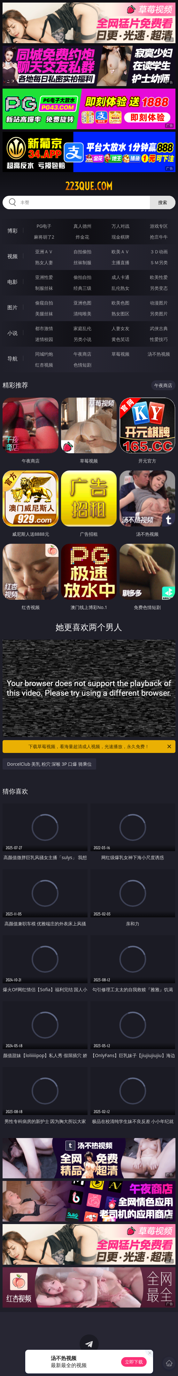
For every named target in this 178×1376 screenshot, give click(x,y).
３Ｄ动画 (159, 252)
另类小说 (82, 339)
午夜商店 (82, 354)
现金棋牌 (120, 237)
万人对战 (120, 226)
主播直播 (120, 262)
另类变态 (159, 288)
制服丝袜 (44, 288)
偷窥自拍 (44, 303)
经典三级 (82, 288)
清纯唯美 (82, 314)
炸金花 (82, 237)
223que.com (88, 186)
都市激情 (44, 328)
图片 (12, 307)
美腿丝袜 (44, 314)
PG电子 (44, 226)
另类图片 (159, 314)
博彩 (12, 230)
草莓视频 (120, 354)
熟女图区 (120, 314)
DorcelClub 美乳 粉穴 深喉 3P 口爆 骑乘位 (49, 764)
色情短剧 (82, 365)
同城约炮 (44, 354)
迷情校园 (44, 339)
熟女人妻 (44, 262)
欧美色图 (120, 303)
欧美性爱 (159, 277)
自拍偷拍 (82, 252)
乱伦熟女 (120, 288)
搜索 (162, 202)
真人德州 (82, 226)
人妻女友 (120, 328)
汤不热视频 (159, 354)
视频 (12, 256)
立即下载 (134, 1362)
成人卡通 (120, 277)
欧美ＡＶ (120, 252)
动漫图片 (159, 303)
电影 (12, 281)
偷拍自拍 (82, 277)
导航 (12, 358)
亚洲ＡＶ (44, 252)
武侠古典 (159, 328)
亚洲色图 (82, 303)
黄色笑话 (120, 339)
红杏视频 (44, 365)
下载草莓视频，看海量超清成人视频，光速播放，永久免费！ (100, 746)
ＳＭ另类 (159, 262)
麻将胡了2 (44, 237)
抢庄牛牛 (159, 237)
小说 (12, 332)
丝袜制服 (82, 262)
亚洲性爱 (44, 277)
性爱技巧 (159, 339)
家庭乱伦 (82, 328)
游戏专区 (159, 226)
